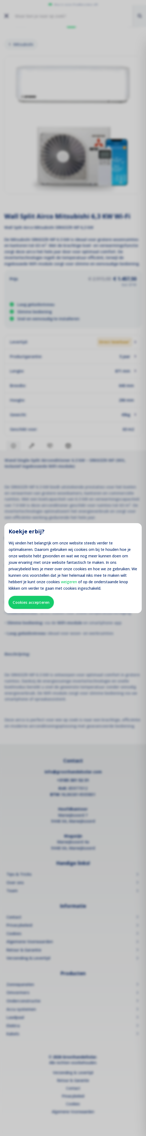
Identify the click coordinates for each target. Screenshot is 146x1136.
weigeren (69, 581)
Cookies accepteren (31, 602)
